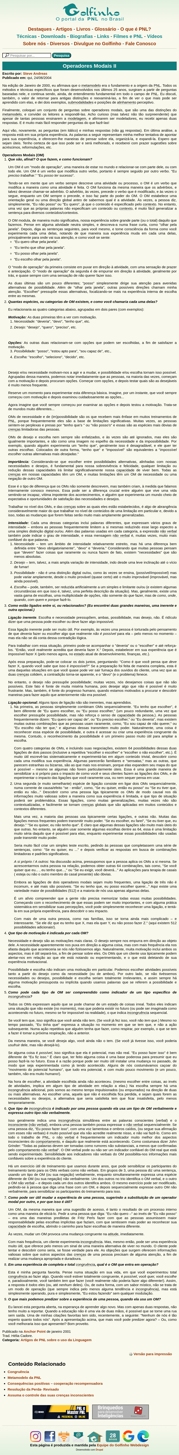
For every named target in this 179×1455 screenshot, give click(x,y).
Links (103, 36)
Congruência (18, 1372)
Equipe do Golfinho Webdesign (123, 1445)
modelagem (77, 118)
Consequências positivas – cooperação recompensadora (55, 1383)
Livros (83, 29)
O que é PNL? (135, 29)
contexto (149, 204)
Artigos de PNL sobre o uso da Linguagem (56, 1340)
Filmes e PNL (128, 36)
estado (79, 654)
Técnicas (27, 36)
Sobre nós (34, 43)
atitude (113, 1234)
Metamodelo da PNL (24, 1378)
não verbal (168, 531)
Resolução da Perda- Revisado (33, 1389)
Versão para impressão (150, 1354)
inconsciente (18, 1125)
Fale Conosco (140, 43)
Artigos (64, 29)
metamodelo (91, 85)
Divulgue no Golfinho (97, 43)
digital (48, 531)
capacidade (126, 470)
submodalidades (80, 102)
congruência (85, 1264)
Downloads (53, 36)
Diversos (60, 43)
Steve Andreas (35, 73)
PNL (157, 85)
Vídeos (154, 36)
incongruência (19, 996)
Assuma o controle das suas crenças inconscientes (51, 1395)
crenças (14, 429)
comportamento (48, 1141)
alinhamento (126, 102)
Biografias (81, 36)
